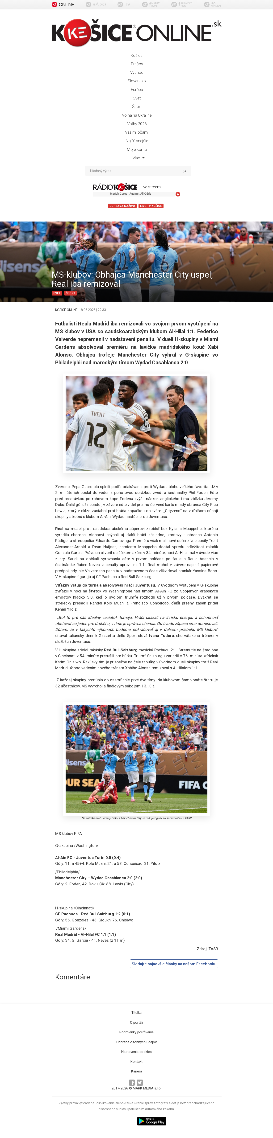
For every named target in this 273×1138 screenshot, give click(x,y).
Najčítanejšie (137, 140)
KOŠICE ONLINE (66, 310)
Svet (137, 98)
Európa (137, 89)
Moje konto (137, 149)
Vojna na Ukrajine (137, 115)
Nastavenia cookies (136, 1052)
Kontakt (136, 1062)
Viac (139, 158)
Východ (136, 72)
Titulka (136, 1013)
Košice (136, 55)
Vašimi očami (136, 132)
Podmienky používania (136, 1032)
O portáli (136, 1022)
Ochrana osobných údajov (136, 1042)
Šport (137, 106)
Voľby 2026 (137, 123)
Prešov (137, 64)
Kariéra (136, 1071)
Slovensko (137, 80)
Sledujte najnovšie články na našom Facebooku (174, 963)
